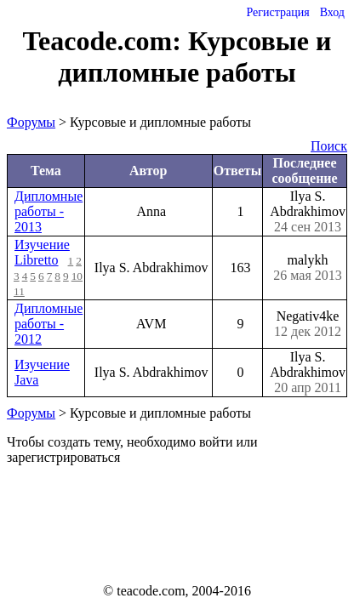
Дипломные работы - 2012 (48, 323)
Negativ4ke (307, 324)
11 (19, 291)
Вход (332, 12)
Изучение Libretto (42, 252)
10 (77, 276)
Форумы (31, 122)
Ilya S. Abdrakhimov (307, 212)
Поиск (329, 146)
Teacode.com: (105, 41)
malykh (307, 268)
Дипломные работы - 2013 (48, 211)
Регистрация (277, 12)
